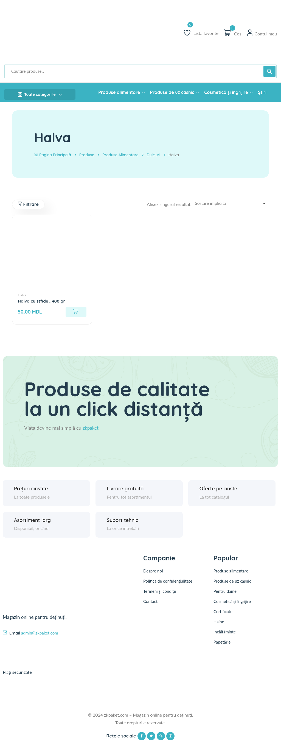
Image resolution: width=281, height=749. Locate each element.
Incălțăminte (224, 634)
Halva (22, 296)
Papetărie (222, 644)
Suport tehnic (122, 522)
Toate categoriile (39, 94)
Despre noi (153, 573)
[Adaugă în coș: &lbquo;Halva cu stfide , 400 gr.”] (76, 312)
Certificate (222, 614)
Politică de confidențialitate (167, 583)
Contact (150, 603)
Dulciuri (153, 154)
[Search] (269, 71)
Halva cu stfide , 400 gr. (43, 301)
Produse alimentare (120, 154)
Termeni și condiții (159, 593)
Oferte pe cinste (218, 491)
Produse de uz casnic (232, 583)
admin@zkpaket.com (39, 635)
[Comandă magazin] (232, 203)
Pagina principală (52, 154)
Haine (218, 624)
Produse (86, 154)
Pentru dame (225, 593)
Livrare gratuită (125, 491)
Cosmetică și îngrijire (232, 604)
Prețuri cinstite (31, 491)
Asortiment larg (32, 522)
